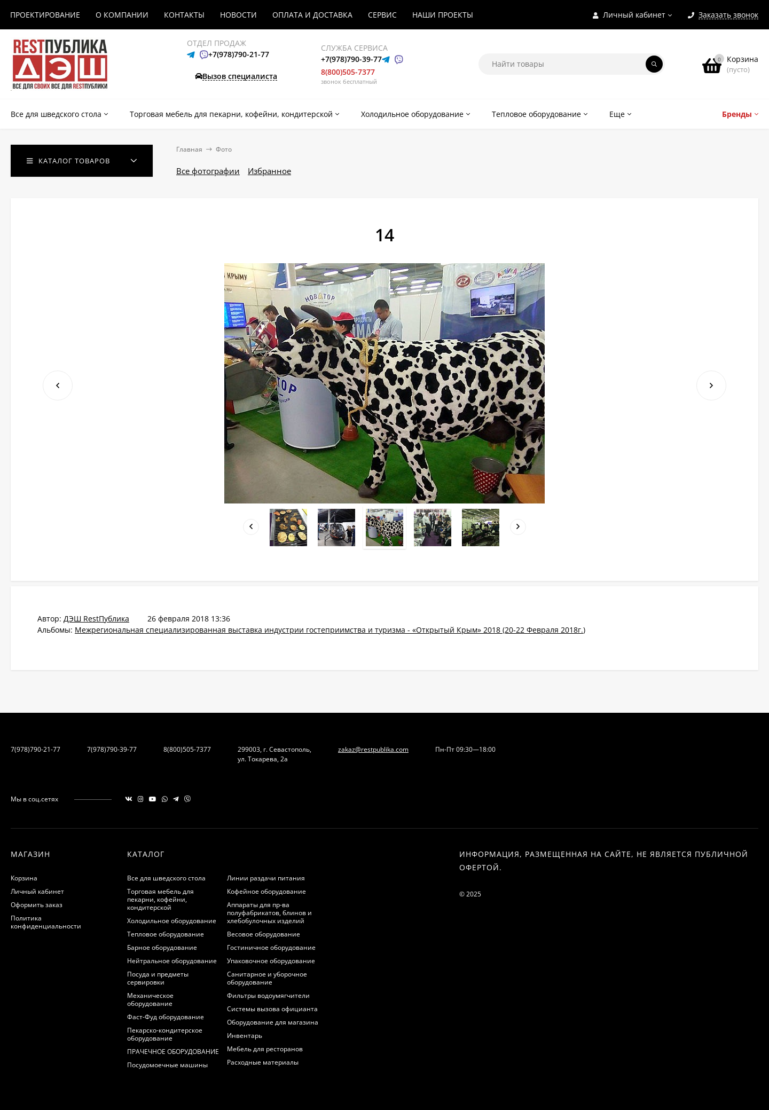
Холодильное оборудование (171, 920)
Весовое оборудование (263, 934)
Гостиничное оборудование (271, 947)
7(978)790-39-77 (112, 749)
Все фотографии (208, 171)
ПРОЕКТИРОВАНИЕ (45, 15)
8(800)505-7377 (348, 72)
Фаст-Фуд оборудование (165, 1016)
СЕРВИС (382, 15)
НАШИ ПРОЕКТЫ (442, 15)
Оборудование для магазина (272, 1022)
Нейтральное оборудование (172, 960)
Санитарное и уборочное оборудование (267, 978)
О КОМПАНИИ (122, 15)
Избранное (269, 171)
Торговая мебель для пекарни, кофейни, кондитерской (160, 899)
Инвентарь (244, 1035)
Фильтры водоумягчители (268, 995)
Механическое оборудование (150, 999)
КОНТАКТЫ (184, 15)
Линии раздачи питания (266, 878)
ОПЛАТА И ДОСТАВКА (312, 15)
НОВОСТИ (238, 15)
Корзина (24, 878)
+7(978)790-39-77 (351, 59)
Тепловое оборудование (165, 934)
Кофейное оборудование (266, 891)
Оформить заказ (36, 904)
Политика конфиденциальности (46, 922)
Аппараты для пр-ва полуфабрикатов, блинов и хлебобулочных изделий (269, 912)
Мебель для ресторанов (265, 1048)
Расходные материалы (263, 1062)
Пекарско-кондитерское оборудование (164, 1034)
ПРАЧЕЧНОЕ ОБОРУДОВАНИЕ (173, 1051)
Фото (224, 149)
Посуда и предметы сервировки (158, 978)
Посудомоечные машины (167, 1064)
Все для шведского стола (166, 878)
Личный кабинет (37, 891)
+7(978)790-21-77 (238, 54)
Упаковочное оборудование (271, 960)
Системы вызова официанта (272, 1008)
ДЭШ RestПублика (96, 618)
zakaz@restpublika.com (373, 749)
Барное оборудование (162, 947)
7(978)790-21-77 (35, 749)
